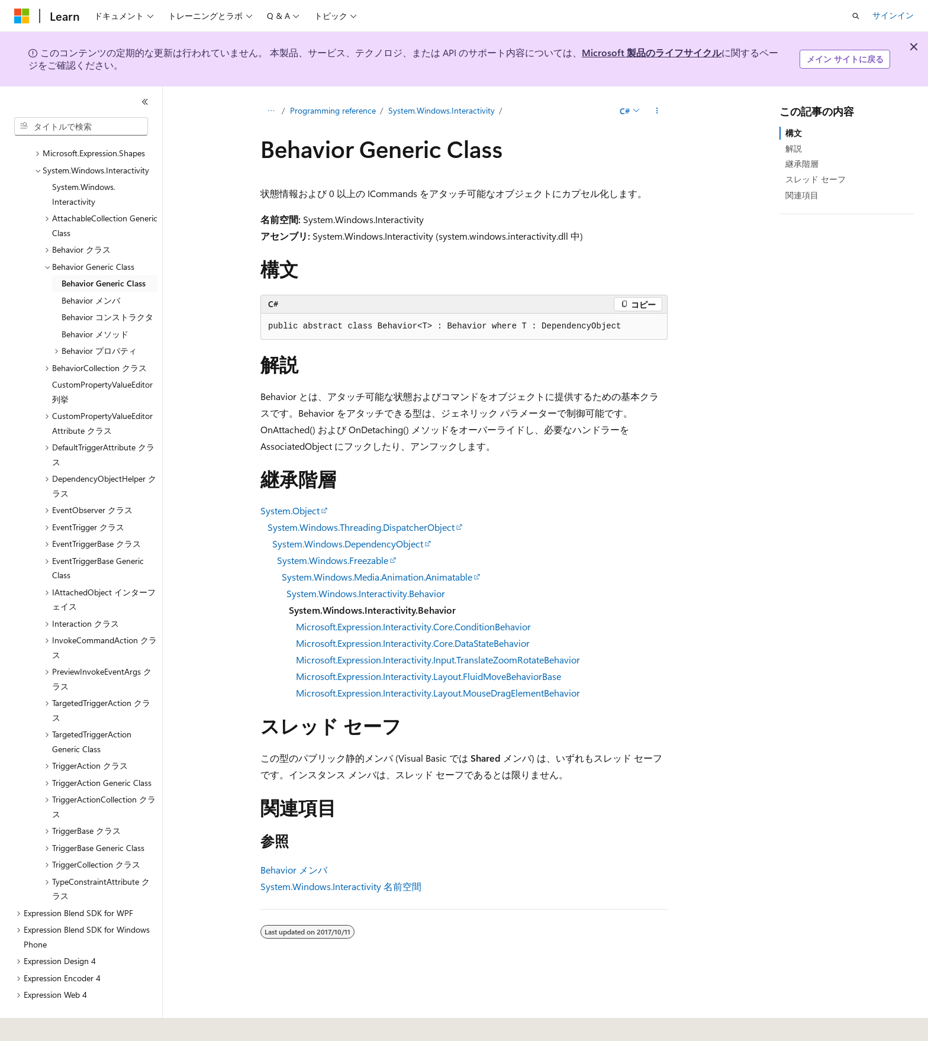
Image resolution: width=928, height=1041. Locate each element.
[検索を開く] (856, 16)
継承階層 (802, 163)
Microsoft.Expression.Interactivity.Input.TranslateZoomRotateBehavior (438, 659)
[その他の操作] (657, 110)
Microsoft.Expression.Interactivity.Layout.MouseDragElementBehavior (438, 693)
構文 (793, 132)
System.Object (290, 510)
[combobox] (81, 126)
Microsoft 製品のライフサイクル (651, 52)
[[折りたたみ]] (145, 101)
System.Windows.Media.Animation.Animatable (377, 577)
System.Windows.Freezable (332, 560)
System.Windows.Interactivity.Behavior (365, 593)
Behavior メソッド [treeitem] (95, 301)
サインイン (893, 15)
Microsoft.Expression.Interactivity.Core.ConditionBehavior (413, 626)
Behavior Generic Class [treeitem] (104, 250)
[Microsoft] (22, 16)
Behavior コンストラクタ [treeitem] (107, 284)
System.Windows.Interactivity (441, 110)
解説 (793, 148)
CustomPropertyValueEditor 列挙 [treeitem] (102, 359)
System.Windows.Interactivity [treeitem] (83, 162)
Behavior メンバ (293, 869)
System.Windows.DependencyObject (347, 543)
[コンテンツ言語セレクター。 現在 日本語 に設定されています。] (38, 1023)
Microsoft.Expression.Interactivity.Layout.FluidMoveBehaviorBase (428, 676)
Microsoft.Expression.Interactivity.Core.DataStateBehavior (413, 643)
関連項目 (802, 195)
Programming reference (333, 110)
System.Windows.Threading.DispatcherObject (361, 527)
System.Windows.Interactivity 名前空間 (340, 886)
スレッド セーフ (815, 179)
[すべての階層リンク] (270, 110)
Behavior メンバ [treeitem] (91, 267)
